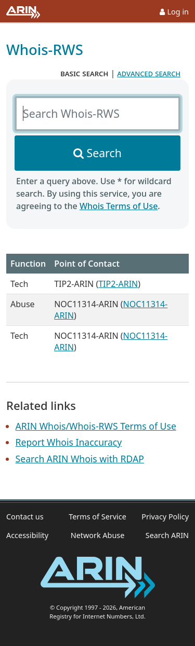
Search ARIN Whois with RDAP (80, 458)
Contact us (25, 516)
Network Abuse (98, 535)
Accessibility (27, 535)
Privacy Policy (165, 516)
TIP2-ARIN (118, 284)
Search (104, 152)
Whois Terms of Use (119, 206)
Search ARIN (167, 535)
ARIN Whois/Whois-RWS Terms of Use (96, 426)
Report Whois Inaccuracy (69, 442)
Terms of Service (97, 516)
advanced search (148, 73)
